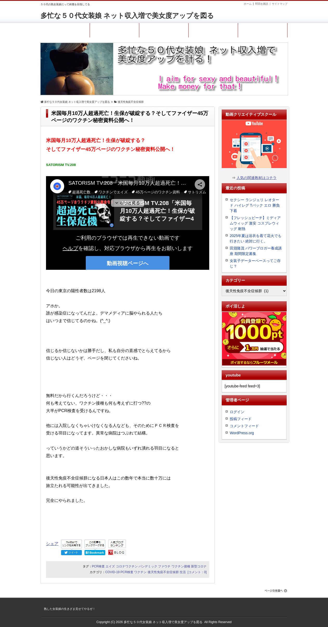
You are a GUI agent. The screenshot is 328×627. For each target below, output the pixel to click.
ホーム (248, 3)
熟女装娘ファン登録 (263, 29)
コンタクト (164, 29)
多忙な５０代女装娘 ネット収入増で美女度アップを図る (127, 16)
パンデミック (148, 566)
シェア (52, 543)
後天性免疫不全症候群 (163, 572)
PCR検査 (98, 566)
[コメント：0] (197, 572)
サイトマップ (279, 3)
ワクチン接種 (181, 566)
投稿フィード (241, 419)
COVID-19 (112, 572)
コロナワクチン (127, 566)
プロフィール (114, 29)
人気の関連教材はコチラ (257, 178)
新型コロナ (199, 566)
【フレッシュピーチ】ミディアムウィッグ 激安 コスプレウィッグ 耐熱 (255, 223)
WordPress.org (242, 433)
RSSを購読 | (263, 3)
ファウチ (164, 566)
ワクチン (140, 572)
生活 (183, 572)
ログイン (237, 412)
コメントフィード (244, 426)
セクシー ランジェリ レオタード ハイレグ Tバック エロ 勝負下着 (255, 205)
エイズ (110, 566)
